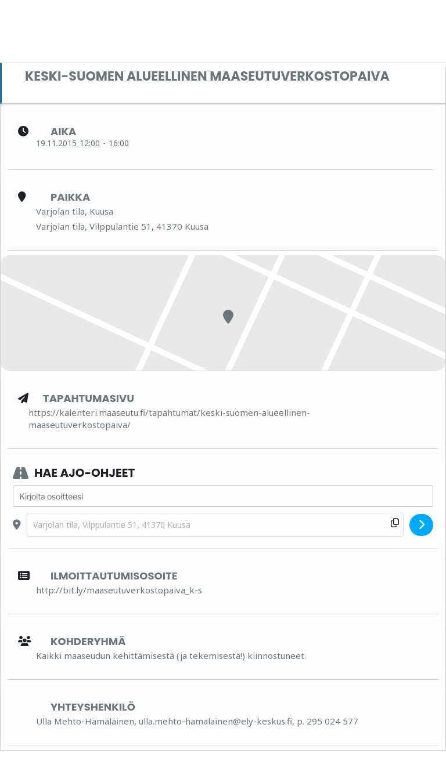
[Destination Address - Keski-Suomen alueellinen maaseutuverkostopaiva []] (215, 525)
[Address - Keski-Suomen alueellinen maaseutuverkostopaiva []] (223, 497)
